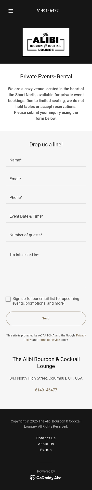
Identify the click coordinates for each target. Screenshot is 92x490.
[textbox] (46, 160)
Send (46, 318)
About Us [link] (46, 444)
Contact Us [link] (46, 438)
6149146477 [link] (48, 10)
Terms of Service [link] (49, 340)
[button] (11, 11)
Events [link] (46, 450)
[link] (46, 42)
